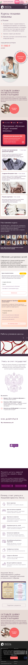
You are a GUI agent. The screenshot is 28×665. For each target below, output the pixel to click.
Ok (14, 657)
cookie (10, 651)
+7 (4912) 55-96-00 (4, 4)
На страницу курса (14, 323)
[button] (26, 7)
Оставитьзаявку (14, 108)
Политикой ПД (14, 655)
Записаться (14, 293)
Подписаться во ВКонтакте (20, 485)
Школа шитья (3, 661)
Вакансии (16, 661)
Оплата (15, 663)
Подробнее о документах (14, 605)
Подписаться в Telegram (7, 485)
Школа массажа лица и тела (6, 663)
